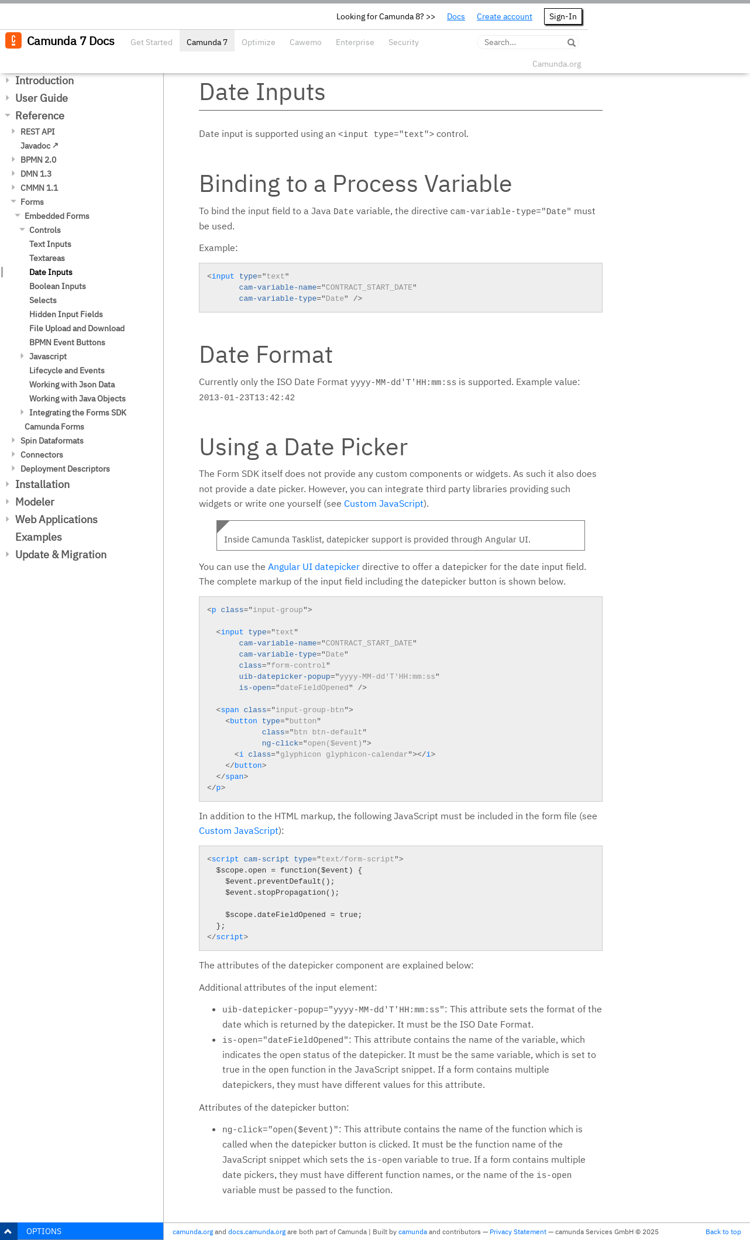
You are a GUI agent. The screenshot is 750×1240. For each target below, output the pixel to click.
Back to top (723, 1231)
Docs (456, 16)
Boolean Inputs (57, 286)
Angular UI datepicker (314, 566)
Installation (42, 484)
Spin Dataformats (52, 440)
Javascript (48, 356)
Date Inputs (51, 272)
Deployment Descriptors (65, 468)
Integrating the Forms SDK (77, 412)
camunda (412, 1231)
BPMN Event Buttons (67, 342)
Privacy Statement (518, 1231)
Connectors (41, 454)
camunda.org (193, 1231)
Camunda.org (556, 64)
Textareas (47, 258)
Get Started (151, 42)
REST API (37, 131)
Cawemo (306, 42)
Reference (39, 115)
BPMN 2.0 (38, 159)
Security (403, 42)
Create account (504, 16)
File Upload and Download (77, 328)
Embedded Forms (57, 216)
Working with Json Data (72, 384)
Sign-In (563, 16)
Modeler (34, 502)
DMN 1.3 (35, 174)
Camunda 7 (207, 42)
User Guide (41, 98)
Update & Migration (60, 554)
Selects (43, 300)
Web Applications (56, 519)
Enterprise (355, 42)
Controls (45, 230)
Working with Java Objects (77, 398)
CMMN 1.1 (39, 188)
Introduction (44, 80)
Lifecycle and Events (67, 370)
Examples (38, 537)
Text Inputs (50, 244)
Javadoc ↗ (39, 145)
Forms (32, 202)
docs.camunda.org (256, 1231)
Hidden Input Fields (66, 314)
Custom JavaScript (384, 503)
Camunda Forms (54, 426)
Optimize (259, 42)
